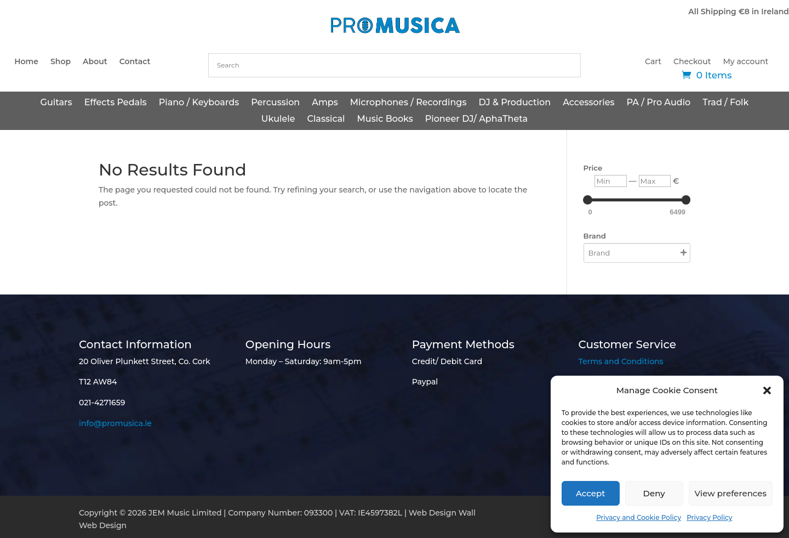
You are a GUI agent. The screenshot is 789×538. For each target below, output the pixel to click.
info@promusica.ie (115, 423)
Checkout (692, 62)
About (95, 62)
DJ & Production (514, 103)
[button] (767, 390)
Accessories (588, 103)
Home (26, 62)
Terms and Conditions (620, 361)
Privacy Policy (709, 517)
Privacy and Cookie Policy (638, 517)
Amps (325, 103)
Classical (326, 119)
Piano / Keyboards (199, 103)
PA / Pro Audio (658, 103)
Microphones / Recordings (408, 103)
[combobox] (394, 65)
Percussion (275, 103)
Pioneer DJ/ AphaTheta (476, 119)
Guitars (56, 103)
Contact (135, 62)
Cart (653, 62)
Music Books (385, 119)
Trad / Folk (725, 103)
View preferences (731, 493)
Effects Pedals (115, 103)
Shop (60, 62)
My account (746, 62)
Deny (654, 493)
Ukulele (278, 119)
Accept (590, 493)
